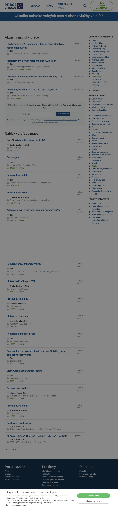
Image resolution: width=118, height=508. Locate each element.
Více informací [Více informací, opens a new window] (49, 503)
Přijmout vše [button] (93, 496)
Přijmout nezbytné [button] (93, 501)
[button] (40, 505)
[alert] (59, 254)
